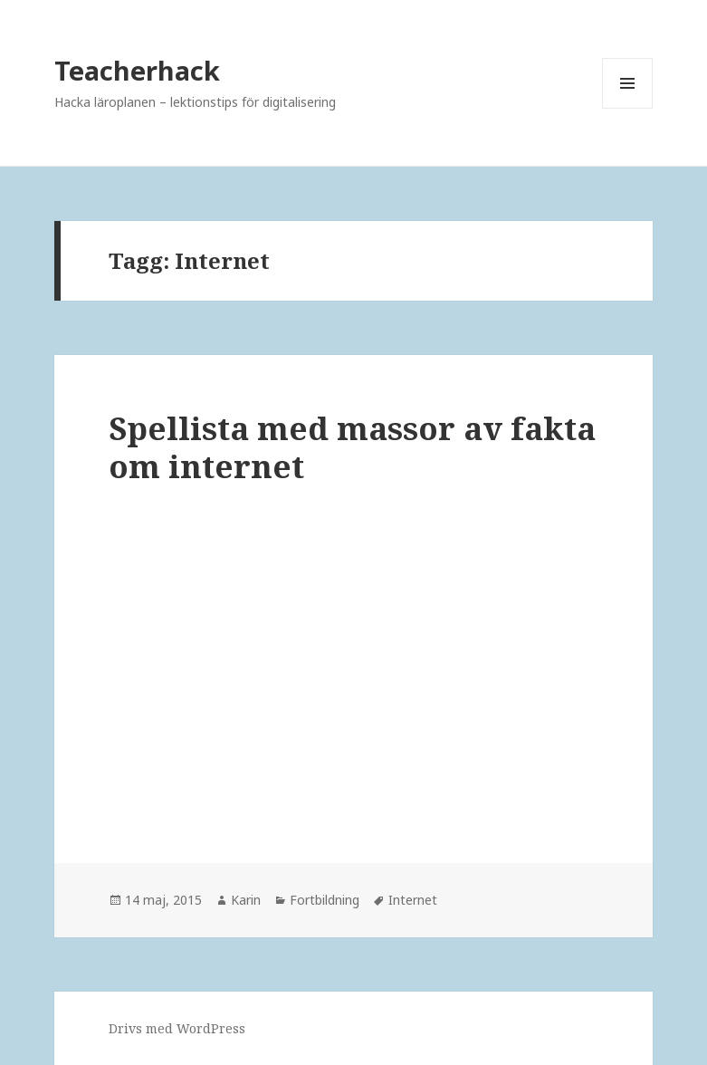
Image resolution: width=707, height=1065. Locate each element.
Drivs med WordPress (177, 1028)
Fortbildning (324, 899)
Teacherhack (137, 70)
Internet (412, 899)
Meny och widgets (628, 108)
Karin (246, 899)
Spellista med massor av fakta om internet (352, 447)
